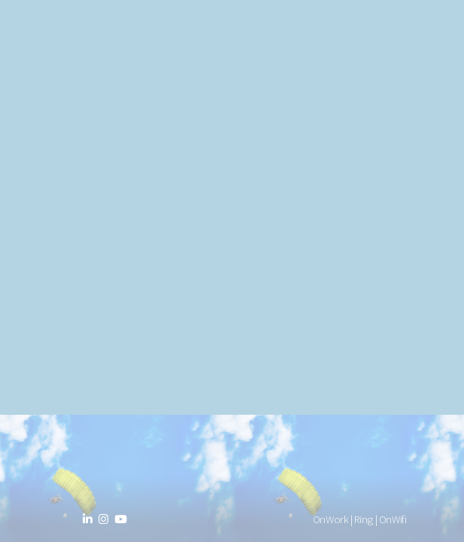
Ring (363, 519)
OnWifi (393, 519)
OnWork (331, 519)
